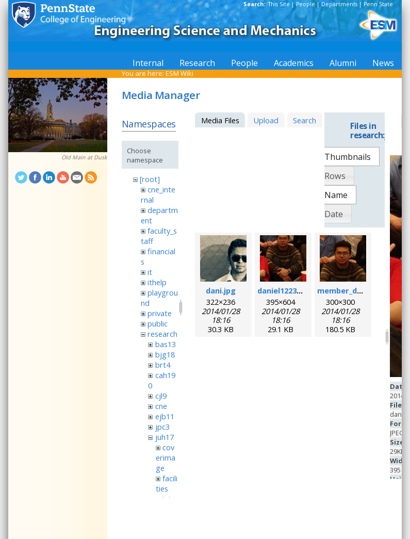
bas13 (165, 344)
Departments (339, 4)
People (305, 4)
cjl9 (161, 395)
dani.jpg (221, 290)
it (149, 272)
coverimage (165, 457)
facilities (166, 483)
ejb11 (164, 416)
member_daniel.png (354, 290)
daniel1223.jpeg (286, 290)
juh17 (164, 437)
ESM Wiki (179, 73)
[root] (150, 179)
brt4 (162, 365)
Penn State (378, 4)
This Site (279, 4)
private (159, 313)
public (157, 323)
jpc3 (162, 426)
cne (161, 406)
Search (304, 120)
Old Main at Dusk (84, 157)
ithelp (157, 282)
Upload (265, 120)
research (162, 334)
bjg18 (165, 354)
